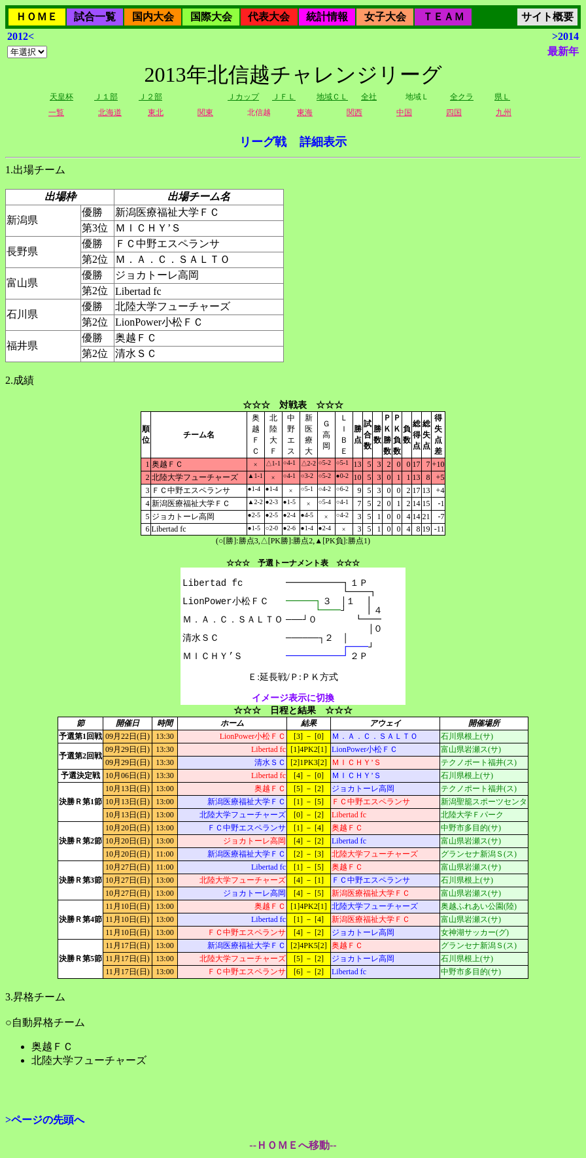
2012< (20, 36)
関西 (354, 112)
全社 (369, 96)
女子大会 (385, 16)
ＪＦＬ (284, 96)
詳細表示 (323, 141)
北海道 (110, 112)
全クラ (462, 96)
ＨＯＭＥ (37, 16)
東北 (156, 112)
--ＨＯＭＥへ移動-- (292, 1145)
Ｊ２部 (150, 96)
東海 (305, 112)
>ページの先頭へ (44, 1119)
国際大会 (211, 16)
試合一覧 (95, 16)
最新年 (563, 51)
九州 (503, 112)
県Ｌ (502, 96)
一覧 (56, 112)
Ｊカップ (243, 96)
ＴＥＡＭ (443, 16)
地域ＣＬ (332, 96)
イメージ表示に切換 (293, 698)
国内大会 (153, 16)
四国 (454, 112)
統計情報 (327, 16)
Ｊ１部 (106, 96)
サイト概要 (547, 16)
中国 (404, 112)
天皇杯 (61, 96)
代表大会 (269, 16)
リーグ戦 (262, 141)
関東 (205, 112)
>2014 (565, 36)
